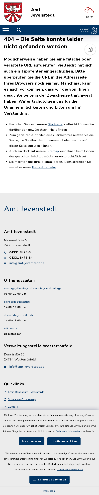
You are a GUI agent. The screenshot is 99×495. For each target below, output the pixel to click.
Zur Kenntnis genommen (49, 479)
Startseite (55, 124)
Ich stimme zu (31, 441)
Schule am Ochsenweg (20, 399)
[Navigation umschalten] (6, 30)
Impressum (49, 490)
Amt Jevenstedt (43, 12)
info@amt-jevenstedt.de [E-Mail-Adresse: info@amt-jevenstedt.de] (26, 263)
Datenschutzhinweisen (69, 431)
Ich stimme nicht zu (64, 441)
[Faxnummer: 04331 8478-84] (49, 258)
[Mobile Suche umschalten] (19, 30)
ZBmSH (11, 407)
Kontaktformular (44, 167)
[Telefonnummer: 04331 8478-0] (49, 252)
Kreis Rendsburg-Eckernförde (24, 392)
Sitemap (53, 151)
